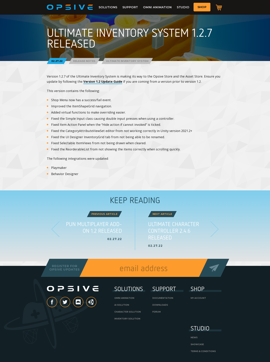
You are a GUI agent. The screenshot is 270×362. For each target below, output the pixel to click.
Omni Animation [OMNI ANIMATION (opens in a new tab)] (124, 298)
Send (214, 268)
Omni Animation (157, 7)
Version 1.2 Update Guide (102, 81)
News (194, 337)
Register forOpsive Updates (64, 267)
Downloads (160, 305)
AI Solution (121, 305)
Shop (202, 7)
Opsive (70, 7)
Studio (183, 7)
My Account (198, 298)
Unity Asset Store (91, 303)
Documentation (162, 298)
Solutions (108, 7)
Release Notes (84, 61)
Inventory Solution (127, 318)
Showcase (197, 344)
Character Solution (127, 311)
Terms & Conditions (203, 351)
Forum (156, 311)
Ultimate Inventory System (127, 61)
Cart (219, 7)
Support (130, 7)
